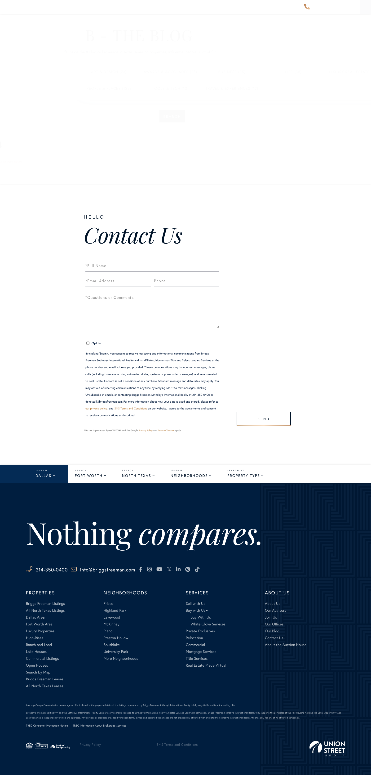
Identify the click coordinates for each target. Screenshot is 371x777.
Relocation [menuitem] (194, 639)
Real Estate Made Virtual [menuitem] (206, 666)
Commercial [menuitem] (195, 646)
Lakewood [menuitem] (112, 618)
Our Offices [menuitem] (274, 625)
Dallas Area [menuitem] (35, 618)
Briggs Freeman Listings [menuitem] (45, 604)
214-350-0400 (307, 10)
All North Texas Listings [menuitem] (45, 611)
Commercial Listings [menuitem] (42, 659)
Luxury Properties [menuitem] (40, 632)
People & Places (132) (62, 88)
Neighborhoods (189, 476)
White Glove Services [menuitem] (207, 625)
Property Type (243, 476)
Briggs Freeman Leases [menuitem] (45, 680)
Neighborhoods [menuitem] (115, 10)
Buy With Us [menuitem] (200, 618)
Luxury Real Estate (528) (308, 71)
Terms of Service (166, 430)
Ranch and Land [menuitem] (39, 646)
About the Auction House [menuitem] (286, 646)
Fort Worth (88, 476)
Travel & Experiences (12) (185, 88)
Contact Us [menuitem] (273, 10)
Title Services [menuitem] (197, 659)
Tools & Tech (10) (124, 88)
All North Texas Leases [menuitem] (44, 687)
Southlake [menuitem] (112, 646)
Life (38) (247, 71)
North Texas (136, 476)
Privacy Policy (146, 430)
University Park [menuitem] (116, 653)
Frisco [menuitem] (108, 604)
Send (261, 416)
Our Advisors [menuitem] (155, 10)
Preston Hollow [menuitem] (116, 639)
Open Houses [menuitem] (37, 666)
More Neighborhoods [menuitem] (121, 659)
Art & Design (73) (62, 71)
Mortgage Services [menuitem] (201, 653)
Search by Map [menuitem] (38, 673)
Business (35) (185, 71)
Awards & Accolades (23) (124, 71)
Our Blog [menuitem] (272, 632)
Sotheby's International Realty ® (42, 714)
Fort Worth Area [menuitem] (39, 625)
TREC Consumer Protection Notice (47, 727)
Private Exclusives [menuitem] (200, 632)
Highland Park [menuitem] (115, 611)
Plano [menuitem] (108, 632)
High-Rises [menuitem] (34, 639)
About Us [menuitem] (242, 10)
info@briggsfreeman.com (132, 571)
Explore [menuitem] (187, 10)
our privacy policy (96, 408)
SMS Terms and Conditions (130, 408)
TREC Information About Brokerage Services (99, 727)
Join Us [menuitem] (271, 618)
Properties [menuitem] (78, 10)
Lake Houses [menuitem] (36, 653)
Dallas (43, 476)
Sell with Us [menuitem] (195, 604)
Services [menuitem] (214, 10)
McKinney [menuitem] (111, 625)
